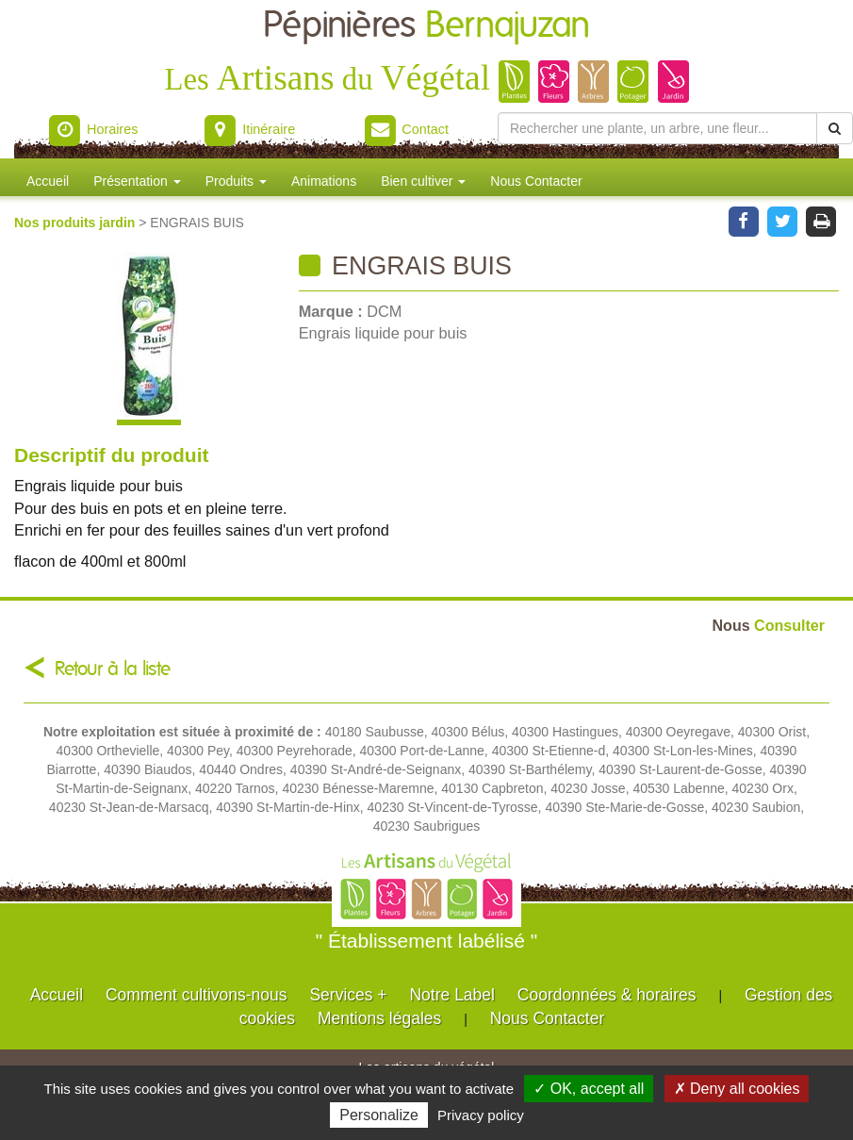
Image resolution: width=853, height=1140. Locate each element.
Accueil (47, 181)
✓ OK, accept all (588, 1089)
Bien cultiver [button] (423, 181)
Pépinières (426, 26)
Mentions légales (379, 1018)
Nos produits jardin (76, 222)
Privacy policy (480, 1115)
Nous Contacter (536, 181)
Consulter (769, 625)
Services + (347, 994)
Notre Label (451, 994)
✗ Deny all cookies (737, 1089)
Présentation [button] (137, 181)
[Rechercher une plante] (657, 128)
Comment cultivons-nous (196, 994)
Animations (323, 181)
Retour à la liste (113, 669)
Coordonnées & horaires (607, 994)
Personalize (378, 1115)
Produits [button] (236, 181)
